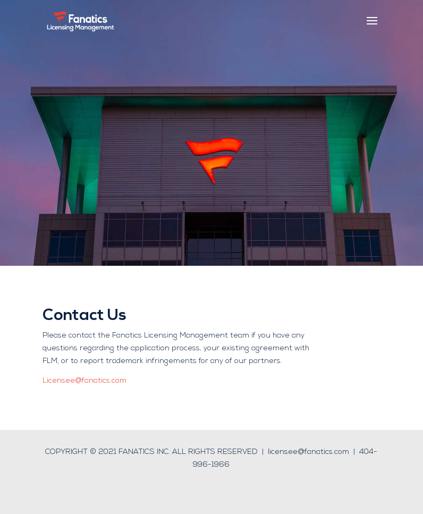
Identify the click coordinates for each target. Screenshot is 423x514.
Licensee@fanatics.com (84, 381)
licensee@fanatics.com (308, 452)
